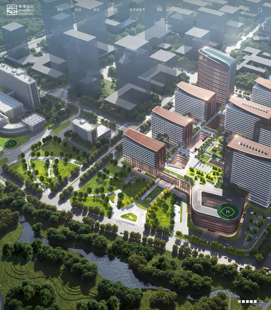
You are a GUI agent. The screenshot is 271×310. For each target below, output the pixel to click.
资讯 (96, 9)
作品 (78, 9)
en (247, 9)
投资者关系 (137, 9)
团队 (160, 9)
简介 (60, 9)
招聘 (114, 9)
